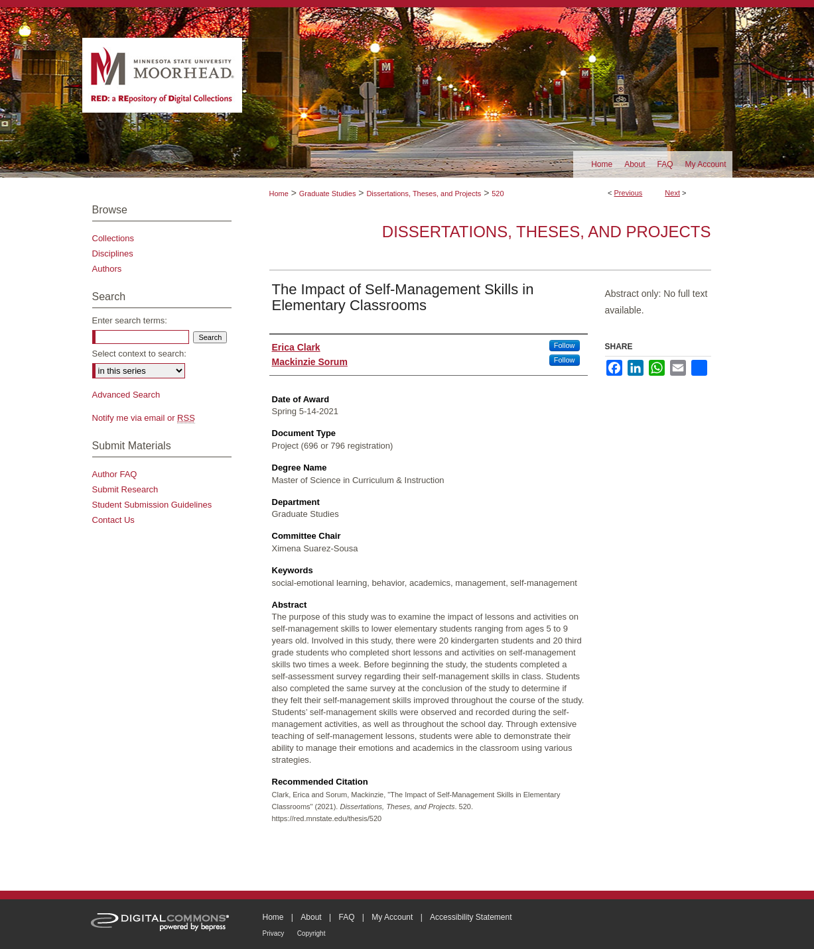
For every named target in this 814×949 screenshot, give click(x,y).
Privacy (274, 933)
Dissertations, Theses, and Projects (423, 193)
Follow (564, 345)
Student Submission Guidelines (152, 505)
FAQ (346, 917)
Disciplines (112, 253)
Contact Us (113, 520)
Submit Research (125, 489)
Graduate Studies (327, 193)
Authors (107, 269)
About (311, 917)
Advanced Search (126, 395)
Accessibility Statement (470, 917)
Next (672, 193)
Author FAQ (114, 474)
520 (498, 193)
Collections (113, 238)
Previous (628, 193)
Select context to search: (139, 354)
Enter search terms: (129, 320)
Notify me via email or (143, 418)
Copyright (311, 933)
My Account (392, 917)
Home (279, 193)
